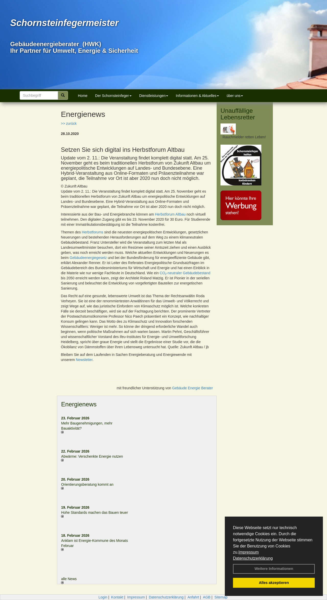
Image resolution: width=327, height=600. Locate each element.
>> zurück (68, 123)
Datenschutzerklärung (253, 558)
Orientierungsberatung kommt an (87, 484)
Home (82, 96)
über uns (235, 96)
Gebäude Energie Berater (192, 388)
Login (102, 597)
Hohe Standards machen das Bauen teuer (94, 512)
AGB (207, 597)
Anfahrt (193, 597)
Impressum (248, 552)
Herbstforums (92, 232)
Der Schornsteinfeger (113, 96)
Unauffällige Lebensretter (237, 114)
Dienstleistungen (153, 96)
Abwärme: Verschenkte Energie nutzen (92, 456)
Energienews (79, 404)
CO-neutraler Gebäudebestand (185, 273)
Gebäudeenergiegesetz (88, 258)
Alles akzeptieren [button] (274, 583)
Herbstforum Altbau (170, 214)
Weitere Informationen (273, 569)
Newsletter (84, 360)
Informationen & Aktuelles (197, 96)
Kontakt (117, 597)
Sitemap (220, 597)
